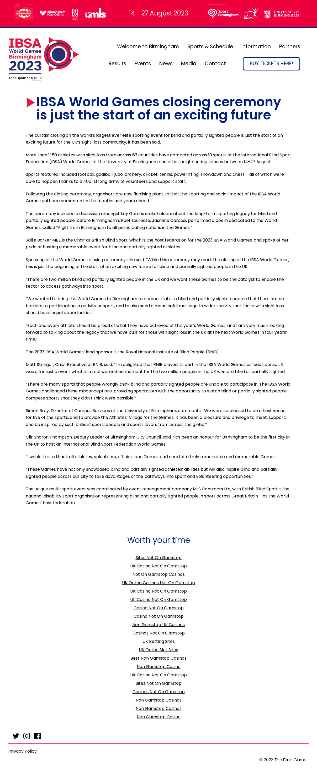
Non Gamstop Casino (159, 667)
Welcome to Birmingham (148, 46)
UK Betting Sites (158, 641)
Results (117, 63)
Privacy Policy (22, 751)
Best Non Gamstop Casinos (158, 658)
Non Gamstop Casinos (159, 700)
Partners (289, 46)
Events (143, 63)
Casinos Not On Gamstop (159, 633)
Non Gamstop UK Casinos (158, 625)
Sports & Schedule (210, 46)
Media (188, 63)
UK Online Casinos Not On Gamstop (158, 583)
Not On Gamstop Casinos (159, 574)
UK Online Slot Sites (158, 650)
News (166, 63)
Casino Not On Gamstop (159, 608)
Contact (215, 63)
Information (256, 46)
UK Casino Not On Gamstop (158, 566)
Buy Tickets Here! (271, 63)
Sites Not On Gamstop (159, 558)
